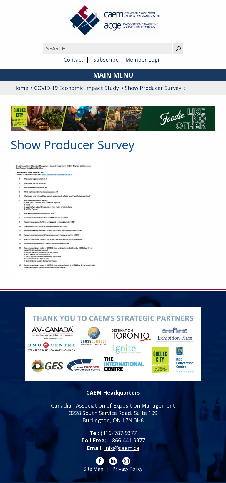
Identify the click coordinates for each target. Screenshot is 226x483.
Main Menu (113, 75)
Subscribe (106, 59)
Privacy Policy (127, 469)
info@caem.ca (121, 447)
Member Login (143, 59)
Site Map (93, 469)
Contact (74, 59)
